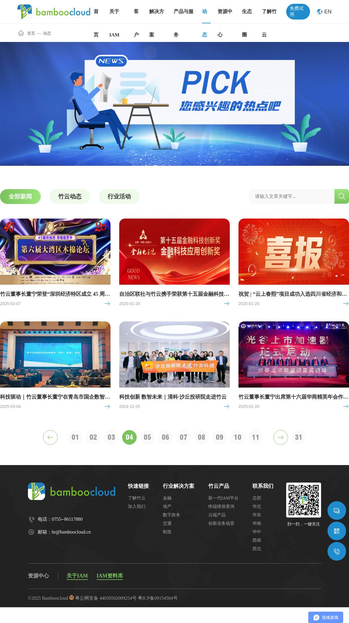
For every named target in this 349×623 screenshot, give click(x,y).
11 (255, 437)
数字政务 (171, 515)
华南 (256, 523)
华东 (256, 515)
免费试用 (297, 11)
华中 (256, 531)
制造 (167, 531)
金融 (167, 498)
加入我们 (136, 506)
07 (183, 437)
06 (165, 437)
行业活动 (119, 196)
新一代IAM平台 (223, 498)
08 (201, 437)
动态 (47, 33)
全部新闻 (20, 196)
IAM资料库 (110, 576)
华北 (256, 506)
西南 (256, 540)
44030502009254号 (118, 598)
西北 (256, 548)
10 (237, 437)
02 (93, 437)
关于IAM (77, 576)
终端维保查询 (221, 506)
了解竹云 (136, 498)
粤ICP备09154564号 (158, 598)
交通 (167, 523)
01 (75, 437)
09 (219, 437)
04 (129, 437)
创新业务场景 (221, 523)
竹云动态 (69, 196)
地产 (167, 506)
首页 (26, 33)
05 (147, 437)
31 (298, 437)
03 (111, 437)
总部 (256, 498)
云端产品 (217, 515)
